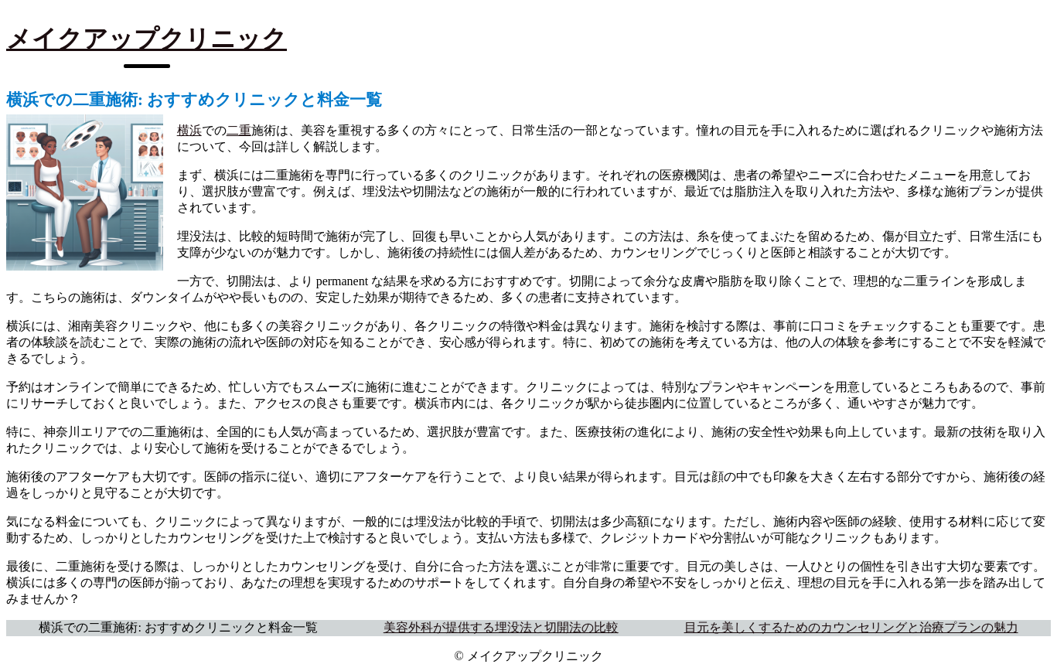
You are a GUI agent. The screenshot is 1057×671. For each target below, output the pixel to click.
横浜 (189, 130)
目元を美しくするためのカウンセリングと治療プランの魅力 (851, 627)
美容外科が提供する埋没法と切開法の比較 (501, 627)
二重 (239, 130)
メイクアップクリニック (146, 39)
